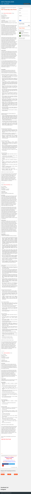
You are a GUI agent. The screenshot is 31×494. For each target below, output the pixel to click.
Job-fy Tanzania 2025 (7, 2)
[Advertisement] (9, 446)
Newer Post (3, 474)
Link (1, 453)
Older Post (15, 474)
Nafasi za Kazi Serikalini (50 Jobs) (25, 35)
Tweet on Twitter (11, 463)
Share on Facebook (5, 463)
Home (9, 474)
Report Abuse (22, 28)
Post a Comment (3, 472)
